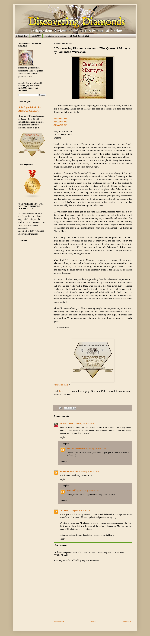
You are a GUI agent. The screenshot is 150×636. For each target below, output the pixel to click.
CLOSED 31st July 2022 (79, 36)
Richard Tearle (66, 423)
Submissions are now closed (55, 36)
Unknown (64, 510)
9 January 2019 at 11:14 (84, 423)
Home (92, 622)
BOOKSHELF (22, 36)
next (66, 384)
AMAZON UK (61, 118)
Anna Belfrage (73, 490)
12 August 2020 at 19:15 (79, 510)
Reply (62, 437)
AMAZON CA (60, 124)
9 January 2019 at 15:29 (96, 448)
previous (59, 384)
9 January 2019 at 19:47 (90, 490)
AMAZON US (61, 121)
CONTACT (36, 36)
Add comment (61, 545)
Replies (66, 443)
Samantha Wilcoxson (76, 448)
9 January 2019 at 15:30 (89, 471)
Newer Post (59, 622)
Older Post (126, 622)
